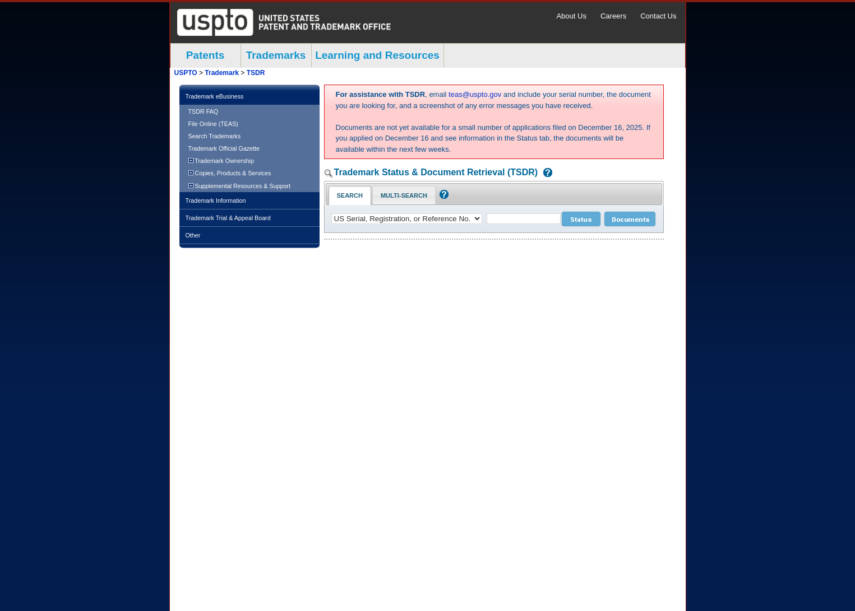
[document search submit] (630, 219)
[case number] (524, 218)
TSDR (256, 73)
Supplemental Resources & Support (239, 186)
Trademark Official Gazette (224, 148)
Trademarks (276, 55)
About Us (571, 16)
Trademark (222, 73)
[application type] (406, 218)
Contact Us (658, 16)
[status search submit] (581, 219)
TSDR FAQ (203, 111)
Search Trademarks (214, 136)
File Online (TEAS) (213, 123)
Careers (613, 16)
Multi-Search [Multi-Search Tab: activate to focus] (404, 195)
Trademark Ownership (221, 160)
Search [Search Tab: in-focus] (350, 195)
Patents (205, 55)
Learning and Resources (377, 55)
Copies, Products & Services (229, 173)
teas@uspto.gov (475, 94)
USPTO (185, 73)
